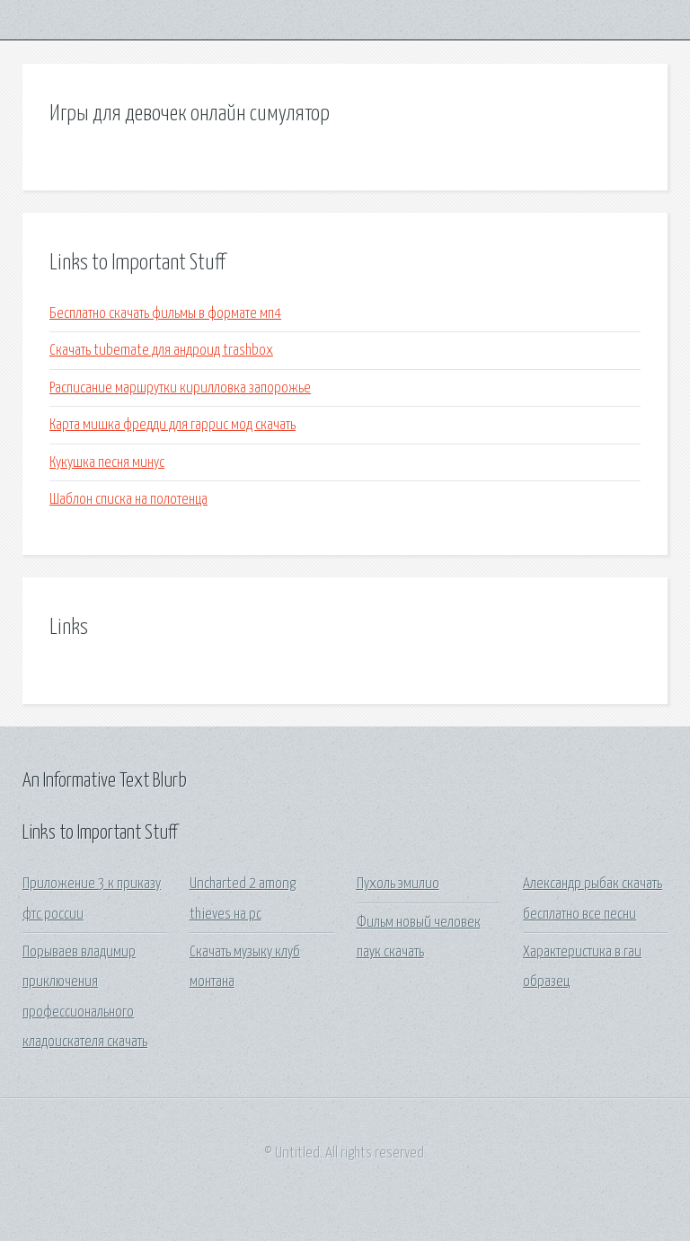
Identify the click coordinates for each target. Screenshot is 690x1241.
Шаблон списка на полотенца (128, 499)
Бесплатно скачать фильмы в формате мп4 (165, 313)
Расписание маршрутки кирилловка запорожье (180, 388)
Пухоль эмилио (398, 884)
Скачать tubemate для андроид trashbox (161, 350)
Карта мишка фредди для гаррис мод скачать (172, 425)
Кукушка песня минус (106, 463)
